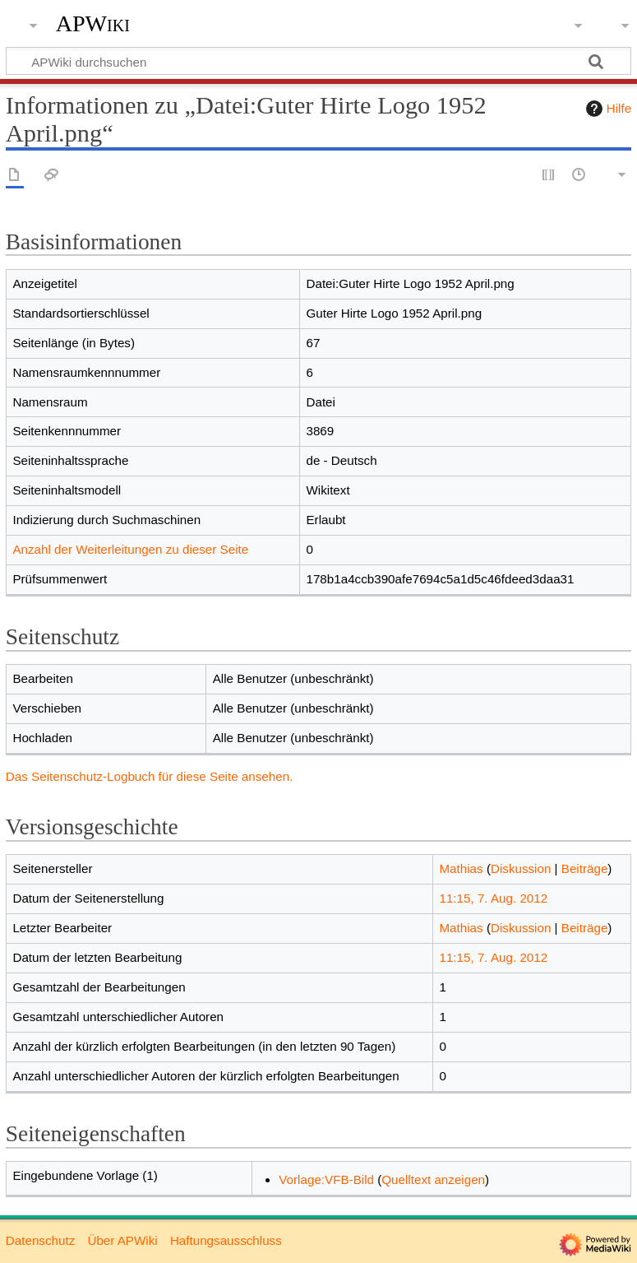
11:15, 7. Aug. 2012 (493, 898)
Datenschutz (40, 1240)
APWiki (93, 23)
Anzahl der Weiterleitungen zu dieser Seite (130, 549)
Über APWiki (122, 1240)
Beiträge (584, 868)
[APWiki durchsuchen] (318, 61)
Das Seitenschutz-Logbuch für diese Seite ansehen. (149, 776)
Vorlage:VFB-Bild (326, 1179)
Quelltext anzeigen (433, 1179)
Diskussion (521, 868)
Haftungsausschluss (226, 1240)
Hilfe (606, 108)
